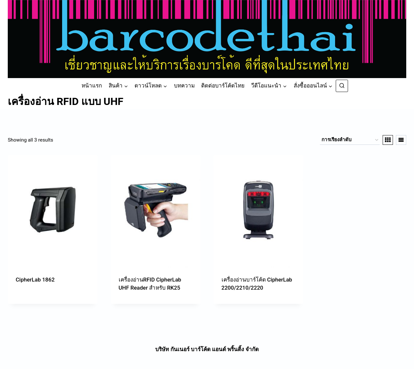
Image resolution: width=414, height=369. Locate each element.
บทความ (184, 85)
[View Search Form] (342, 86)
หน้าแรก (92, 85)
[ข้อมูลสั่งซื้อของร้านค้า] (350, 140)
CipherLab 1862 (35, 279)
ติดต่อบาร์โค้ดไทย (223, 85)
